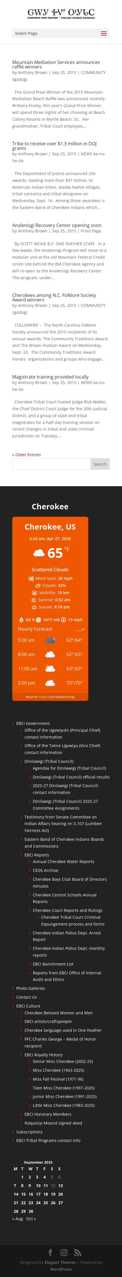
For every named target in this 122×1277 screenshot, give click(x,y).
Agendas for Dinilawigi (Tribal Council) (69, 768)
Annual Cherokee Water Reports (63, 861)
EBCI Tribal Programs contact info (48, 1140)
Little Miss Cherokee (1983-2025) (64, 1105)
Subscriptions (29, 1132)
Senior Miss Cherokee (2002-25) (63, 1061)
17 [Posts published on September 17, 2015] (38, 1194)
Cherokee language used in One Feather (63, 1030)
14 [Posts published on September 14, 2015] (16, 1194)
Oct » (31, 1218)
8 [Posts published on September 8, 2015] (22, 1185)
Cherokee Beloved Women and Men (59, 1012)
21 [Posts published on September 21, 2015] (16, 1202)
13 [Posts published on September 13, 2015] (60, 1185)
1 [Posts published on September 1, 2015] (22, 1177)
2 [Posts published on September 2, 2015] (30, 1177)
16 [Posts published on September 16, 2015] (31, 1194)
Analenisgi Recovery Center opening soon (57, 225)
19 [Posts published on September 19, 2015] (53, 1194)
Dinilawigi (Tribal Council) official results (71, 777)
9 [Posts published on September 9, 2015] (30, 1185)
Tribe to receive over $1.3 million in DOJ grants (54, 145)
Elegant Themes (60, 1262)
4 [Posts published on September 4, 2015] (44, 1177)
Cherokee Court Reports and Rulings (68, 910)
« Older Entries (26, 454)
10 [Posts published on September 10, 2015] (38, 1185)
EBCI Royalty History (44, 1054)
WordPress (61, 1269)
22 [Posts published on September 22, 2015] (23, 1202)
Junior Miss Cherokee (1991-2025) (65, 1096)
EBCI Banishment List (53, 964)
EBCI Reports (37, 855)
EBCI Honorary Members (48, 1114)
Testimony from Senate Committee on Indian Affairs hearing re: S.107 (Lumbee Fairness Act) (63, 823)
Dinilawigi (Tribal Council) (49, 761)
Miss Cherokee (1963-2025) (58, 1070)
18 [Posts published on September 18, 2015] (45, 1194)
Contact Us (26, 997)
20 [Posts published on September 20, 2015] (60, 1194)
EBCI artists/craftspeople (48, 1021)
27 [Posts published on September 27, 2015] (60, 1202)
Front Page (91, 231)
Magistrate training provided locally (50, 377)
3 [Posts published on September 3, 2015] (37, 1177)
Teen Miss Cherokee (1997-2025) (64, 1088)
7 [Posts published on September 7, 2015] (15, 1185)
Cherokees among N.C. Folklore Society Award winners (54, 297)
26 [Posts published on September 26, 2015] (53, 1202)
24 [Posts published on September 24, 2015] (38, 1202)
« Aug (17, 1218)
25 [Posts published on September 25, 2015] (45, 1202)
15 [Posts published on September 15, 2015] (23, 1194)
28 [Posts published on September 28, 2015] (16, 1211)
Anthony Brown (32, 72)
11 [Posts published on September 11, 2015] (45, 1185)
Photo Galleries (30, 988)
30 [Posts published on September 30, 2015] (31, 1211)
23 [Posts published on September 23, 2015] (31, 1202)
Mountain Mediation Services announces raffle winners (56, 64)
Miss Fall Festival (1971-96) (58, 1079)
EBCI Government (33, 723)
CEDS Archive (45, 870)
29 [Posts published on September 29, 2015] (23, 1211)
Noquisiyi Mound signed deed (53, 1123)
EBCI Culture (28, 1006)
